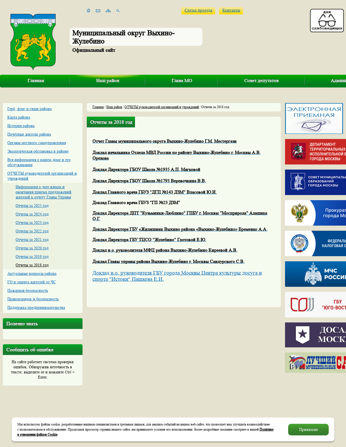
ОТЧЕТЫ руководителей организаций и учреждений (42, 176)
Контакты (231, 10)
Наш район (107, 80)
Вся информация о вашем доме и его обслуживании (39, 162)
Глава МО (182, 80)
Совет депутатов (261, 80)
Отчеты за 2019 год (32, 256)
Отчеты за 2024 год (32, 214)
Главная (36, 80)
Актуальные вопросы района (31, 273)
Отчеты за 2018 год (32, 265)
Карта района (18, 117)
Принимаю (308, 429)
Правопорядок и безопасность (33, 299)
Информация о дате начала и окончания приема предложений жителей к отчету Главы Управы (43, 192)
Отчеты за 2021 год (32, 239)
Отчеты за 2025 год (32, 205)
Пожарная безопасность (27, 290)
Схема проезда (198, 10)
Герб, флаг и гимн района (29, 108)
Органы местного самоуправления (36, 142)
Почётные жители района (29, 134)
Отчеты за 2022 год (32, 231)
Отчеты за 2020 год (32, 248)
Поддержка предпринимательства (36, 307)
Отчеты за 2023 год (32, 222)
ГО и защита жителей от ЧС (31, 282)
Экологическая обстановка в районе (38, 151)
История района (21, 125)
